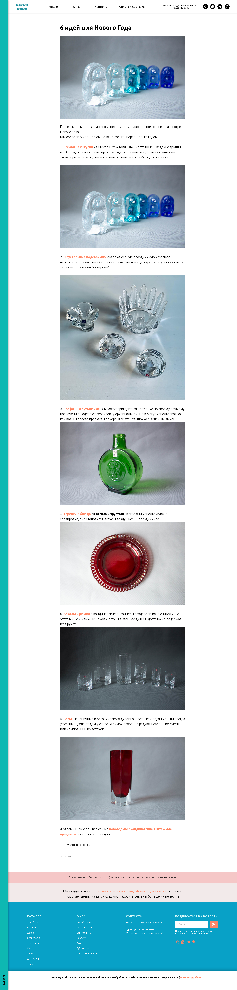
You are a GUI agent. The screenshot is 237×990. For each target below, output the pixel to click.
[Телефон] (205, 6)
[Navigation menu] (4, 5)
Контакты (101, 6)
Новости (81, 941)
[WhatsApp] (212, 6)
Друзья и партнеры (87, 956)
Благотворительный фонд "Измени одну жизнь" (131, 894)
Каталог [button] (54, 6)
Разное (31, 967)
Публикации (83, 951)
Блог (79, 946)
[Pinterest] (227, 6)
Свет (29, 951)
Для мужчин (33, 961)
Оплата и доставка (132, 6)
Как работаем (84, 925)
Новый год (32, 925)
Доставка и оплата (86, 930)
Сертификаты (84, 935)
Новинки (32, 930)
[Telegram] (219, 6)
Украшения (33, 946)
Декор (30, 935)
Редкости (32, 956)
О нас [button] (77, 6)
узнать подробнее (191, 977)
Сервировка (33, 941)
